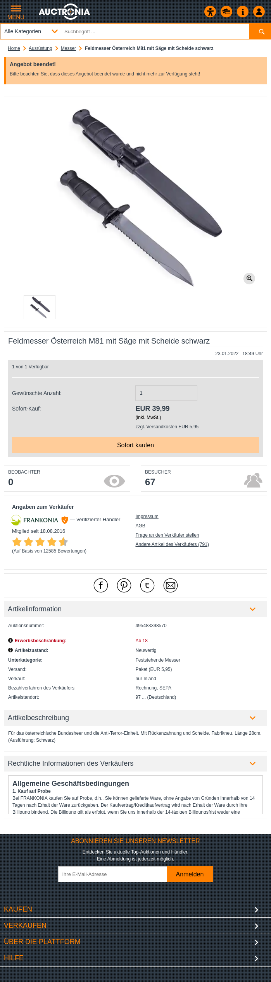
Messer (68, 48)
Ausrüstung (40, 48)
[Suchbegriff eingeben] (135, 31)
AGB (140, 526)
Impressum (146, 516)
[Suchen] (260, 31)
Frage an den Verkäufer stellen (167, 535)
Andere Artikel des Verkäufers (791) (172, 544)
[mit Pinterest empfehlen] (124, 585)
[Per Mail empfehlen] (170, 585)
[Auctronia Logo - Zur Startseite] (65, 11)
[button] (39, 307)
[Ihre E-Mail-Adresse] (116, 874)
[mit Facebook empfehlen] (100, 585)
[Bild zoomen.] (249, 278)
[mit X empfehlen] (147, 585)
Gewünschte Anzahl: (37, 393)
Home (14, 48)
